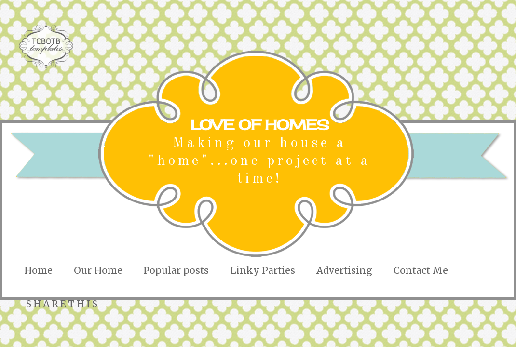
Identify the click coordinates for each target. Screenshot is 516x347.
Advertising (344, 270)
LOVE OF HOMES (259, 124)
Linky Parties (262, 270)
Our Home (98, 270)
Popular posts (176, 270)
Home (38, 270)
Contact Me (421, 270)
